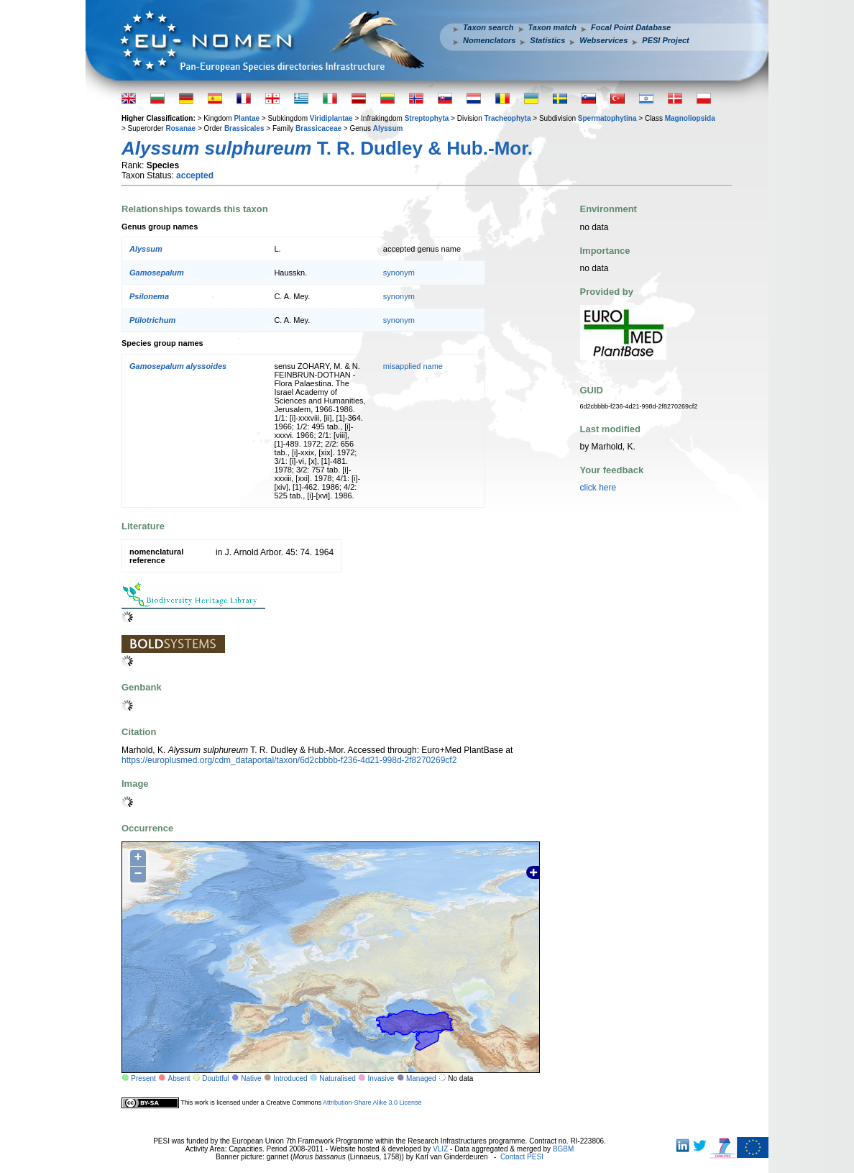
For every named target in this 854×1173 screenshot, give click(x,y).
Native (251, 1078)
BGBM (563, 1149)
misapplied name (413, 366)
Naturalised (337, 1078)
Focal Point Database (631, 27)
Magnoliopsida (690, 118)
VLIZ (440, 1149)
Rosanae (180, 128)
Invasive (381, 1078)
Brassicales (244, 128)
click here (598, 488)
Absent (179, 1078)
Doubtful (215, 1078)
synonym (399, 272)
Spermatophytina (607, 118)
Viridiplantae (331, 118)
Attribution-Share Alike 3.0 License (372, 1102)
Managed (421, 1078)
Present (143, 1078)
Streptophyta (427, 118)
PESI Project (665, 40)
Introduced (290, 1078)
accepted (195, 175)
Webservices (603, 40)
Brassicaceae (318, 128)
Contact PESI (521, 1157)
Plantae (247, 118)
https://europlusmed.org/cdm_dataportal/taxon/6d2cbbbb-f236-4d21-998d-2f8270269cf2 (288, 760)
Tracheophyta (507, 118)
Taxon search (488, 27)
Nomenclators (489, 40)
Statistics (547, 40)
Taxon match (552, 27)
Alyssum (388, 128)
